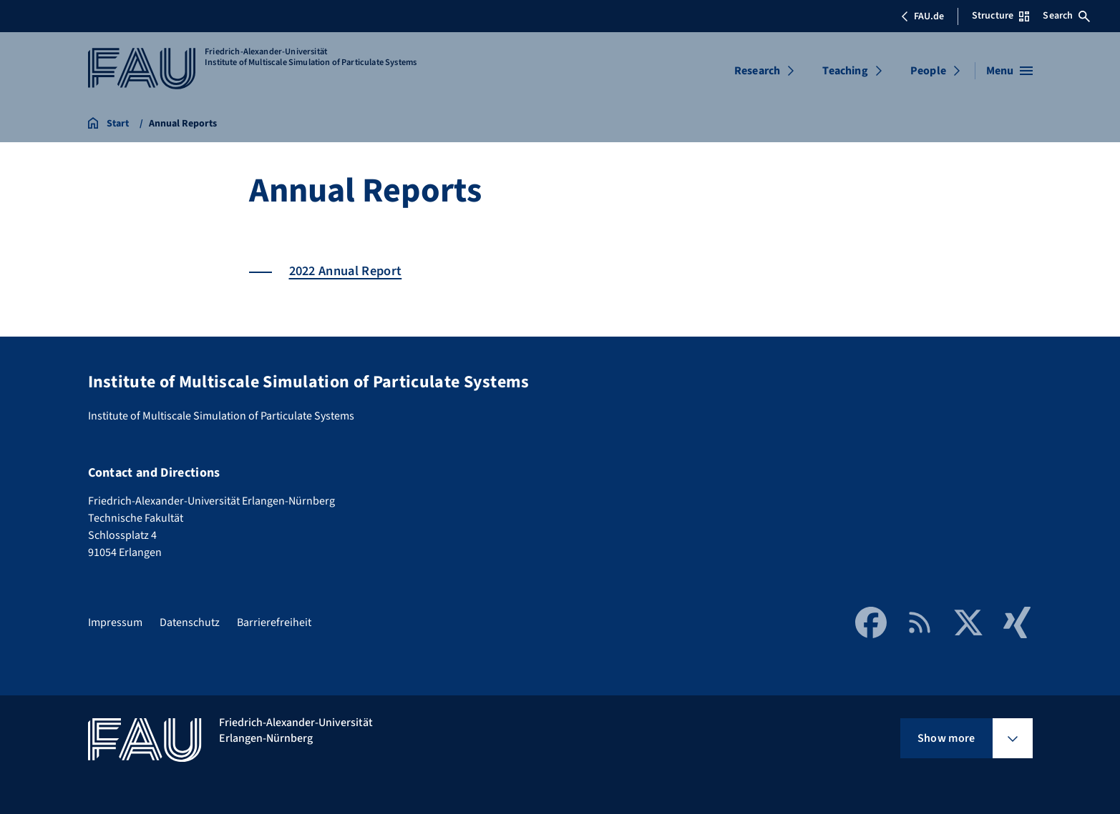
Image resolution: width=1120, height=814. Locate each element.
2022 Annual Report (345, 271)
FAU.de (922, 16)
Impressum (115, 622)
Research (757, 71)
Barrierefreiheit (274, 622)
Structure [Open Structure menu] (1000, 16)
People (928, 71)
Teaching (844, 71)
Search (1066, 16)
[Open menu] (1009, 70)
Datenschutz (190, 622)
